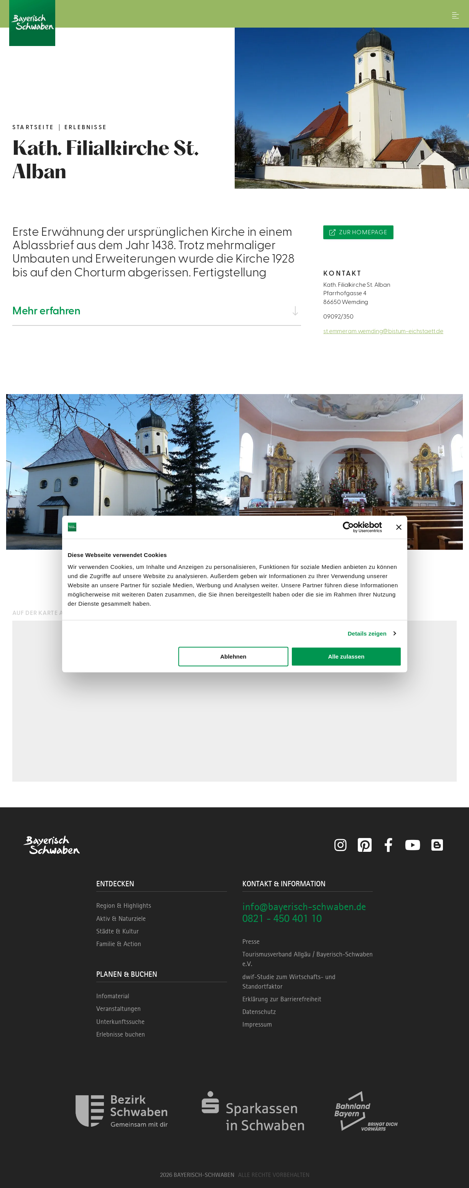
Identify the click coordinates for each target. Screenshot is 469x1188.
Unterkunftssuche (120, 1021)
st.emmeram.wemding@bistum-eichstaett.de (383, 331)
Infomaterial (112, 996)
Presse (251, 941)
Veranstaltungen (118, 1008)
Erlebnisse (85, 127)
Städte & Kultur (117, 931)
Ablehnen (233, 656)
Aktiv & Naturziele (121, 918)
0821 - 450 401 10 (282, 918)
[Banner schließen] (399, 527)
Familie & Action (118, 944)
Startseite (33, 127)
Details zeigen (367, 633)
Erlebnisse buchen (120, 1034)
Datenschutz (259, 1011)
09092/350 (338, 317)
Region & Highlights (123, 905)
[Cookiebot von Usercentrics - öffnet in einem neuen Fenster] (348, 527)
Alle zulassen (346, 656)
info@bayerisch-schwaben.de (304, 906)
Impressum (257, 1024)
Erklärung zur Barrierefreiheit (281, 999)
